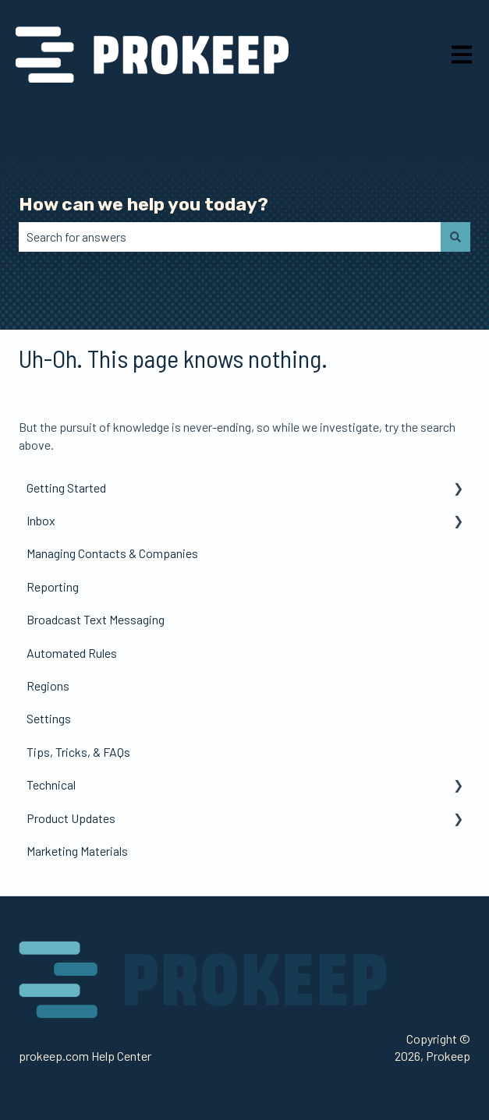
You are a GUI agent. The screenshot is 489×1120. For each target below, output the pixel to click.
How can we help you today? (143, 204)
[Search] (455, 237)
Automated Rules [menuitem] (72, 652)
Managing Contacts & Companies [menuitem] (112, 553)
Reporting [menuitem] (53, 586)
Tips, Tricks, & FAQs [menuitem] (78, 751)
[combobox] (230, 237)
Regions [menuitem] (48, 685)
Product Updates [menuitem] (71, 818)
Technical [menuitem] (51, 784)
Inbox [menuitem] (41, 520)
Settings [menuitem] (49, 718)
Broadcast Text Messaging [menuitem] (96, 619)
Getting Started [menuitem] (66, 487)
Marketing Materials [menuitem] (77, 850)
